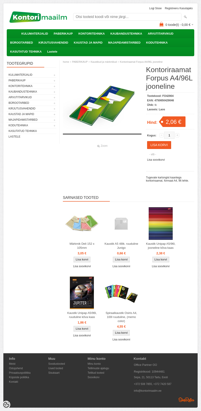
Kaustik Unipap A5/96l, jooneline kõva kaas (160, 245)
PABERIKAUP (63, 33)
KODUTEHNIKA (157, 42)
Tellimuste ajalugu (98, 368)
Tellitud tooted (96, 372)
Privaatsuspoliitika (20, 372)
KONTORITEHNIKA (91, 33)
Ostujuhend (16, 368)
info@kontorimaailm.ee (147, 390)
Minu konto (94, 363)
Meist (12, 363)
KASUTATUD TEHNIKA (26, 51)
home (66, 61)
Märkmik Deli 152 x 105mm (82, 245)
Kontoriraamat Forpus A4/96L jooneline (141, 61)
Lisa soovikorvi (156, 159)
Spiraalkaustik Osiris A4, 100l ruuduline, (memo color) (121, 317)
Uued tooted (55, 368)
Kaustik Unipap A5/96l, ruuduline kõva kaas (82, 315)
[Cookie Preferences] (6, 405)
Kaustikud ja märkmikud (104, 61)
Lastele (52, 51)
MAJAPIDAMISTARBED (124, 42)
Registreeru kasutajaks (179, 8)
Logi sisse (155, 8)
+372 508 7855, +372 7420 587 (153, 384)
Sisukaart (54, 372)
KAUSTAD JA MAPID (88, 42)
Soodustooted (56, 363)
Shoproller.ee (186, 400)
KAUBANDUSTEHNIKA (126, 33)
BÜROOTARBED (21, 42)
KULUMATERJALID (34, 33)
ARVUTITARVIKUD (160, 33)
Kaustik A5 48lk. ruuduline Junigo (121, 245)
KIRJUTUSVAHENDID (53, 42)
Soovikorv (93, 377)
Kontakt (13, 381)
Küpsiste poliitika (19, 377)
